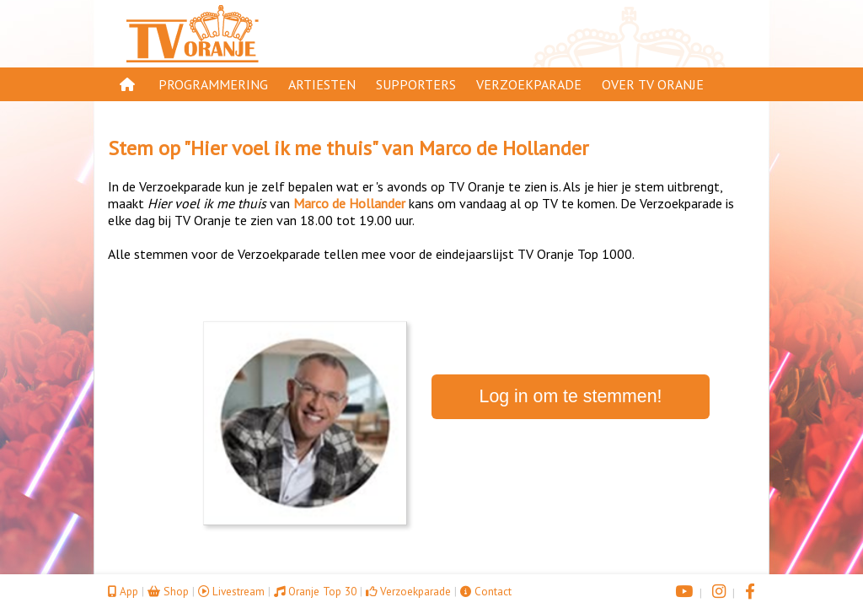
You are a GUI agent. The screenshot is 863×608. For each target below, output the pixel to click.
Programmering (213, 84)
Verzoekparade (529, 84)
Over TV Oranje (653, 84)
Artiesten (322, 84)
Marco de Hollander (503, 148)
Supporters (416, 84)
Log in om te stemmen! (571, 396)
